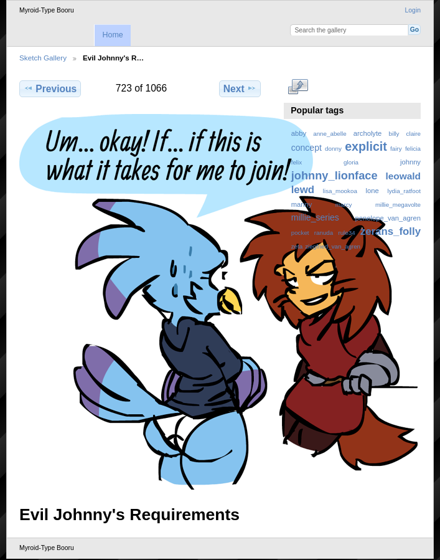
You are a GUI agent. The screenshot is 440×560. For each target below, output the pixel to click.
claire (413, 133)
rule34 (346, 232)
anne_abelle (329, 133)
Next (239, 88)
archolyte (367, 133)
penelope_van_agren (388, 218)
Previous (50, 88)
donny (333, 148)
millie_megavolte (398, 204)
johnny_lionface (334, 175)
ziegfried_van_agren (332, 246)
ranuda (324, 232)
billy (394, 133)
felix (296, 162)
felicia (413, 148)
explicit (366, 146)
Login (413, 10)
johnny (410, 162)
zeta (297, 246)
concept (306, 148)
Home (112, 35)
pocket (300, 232)
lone (372, 190)
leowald (403, 176)
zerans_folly (390, 231)
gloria (351, 162)
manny (301, 204)
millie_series (315, 217)
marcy (343, 204)
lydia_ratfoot (404, 190)
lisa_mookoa (340, 190)
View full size (297, 87)
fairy (396, 148)
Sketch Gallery (43, 58)
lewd (302, 190)
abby (298, 133)
